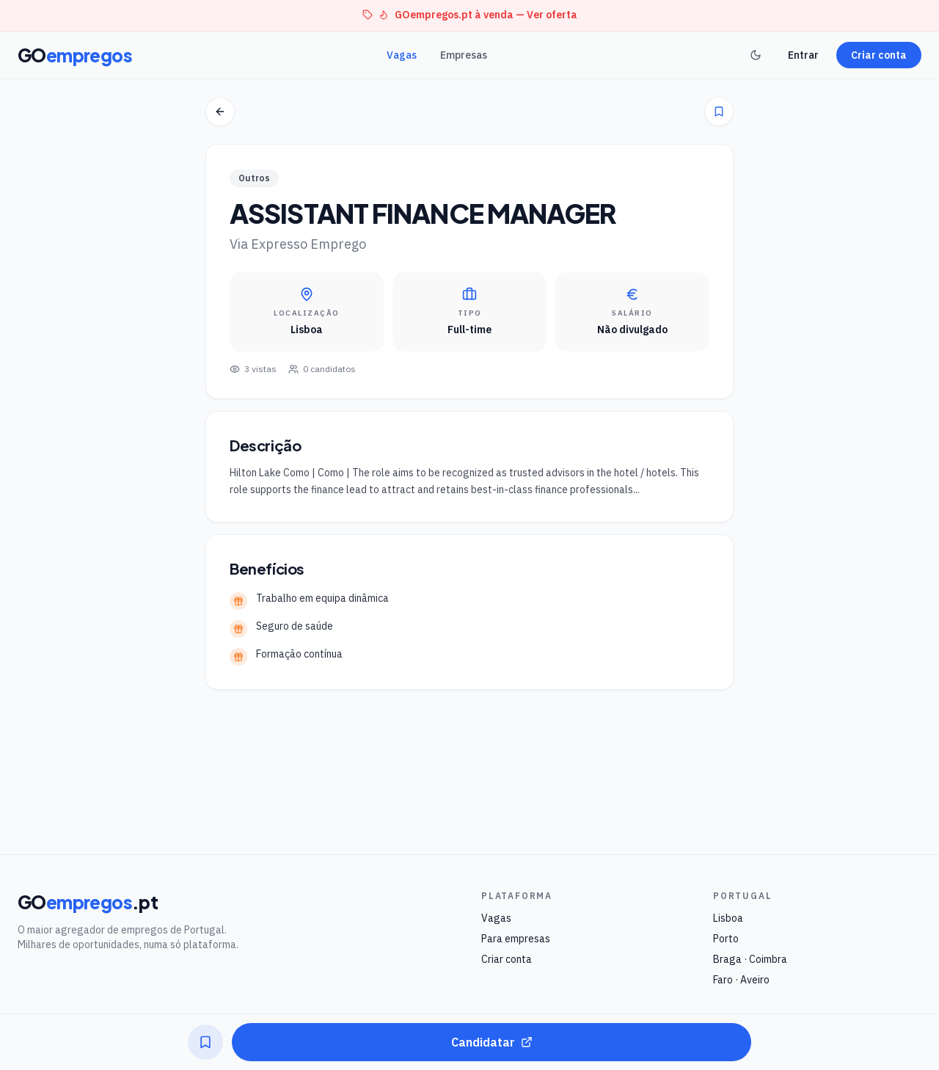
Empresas (463, 55)
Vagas (402, 55)
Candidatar (492, 1042)
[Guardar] (719, 111)
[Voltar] (220, 111)
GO (75, 55)
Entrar (803, 55)
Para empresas (515, 938)
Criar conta (879, 55)
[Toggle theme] (755, 55)
